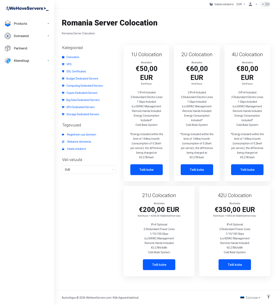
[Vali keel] (250, 297)
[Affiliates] (27, 48)
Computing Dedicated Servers (82, 85)
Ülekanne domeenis (76, 141)
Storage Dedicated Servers (80, 114)
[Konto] (253, 4)
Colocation (70, 57)
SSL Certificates (74, 71)
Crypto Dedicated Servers (79, 92)
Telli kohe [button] (146, 170)
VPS (67, 64)
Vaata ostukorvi (74, 148)
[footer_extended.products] (27, 23)
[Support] (27, 60)
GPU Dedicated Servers (78, 107)
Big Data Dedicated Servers (81, 100)
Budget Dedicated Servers (80, 78)
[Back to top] (268, 296)
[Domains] (27, 36)
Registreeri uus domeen (79, 134)
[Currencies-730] (241, 4)
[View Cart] (221, 4)
